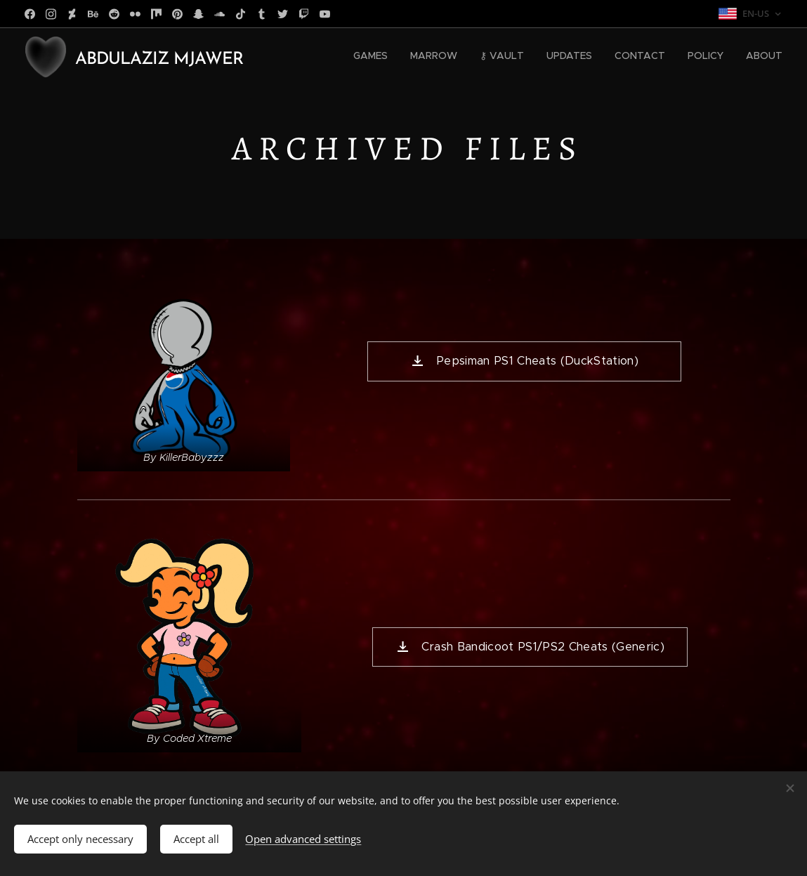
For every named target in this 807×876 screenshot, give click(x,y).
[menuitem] (651, 56)
